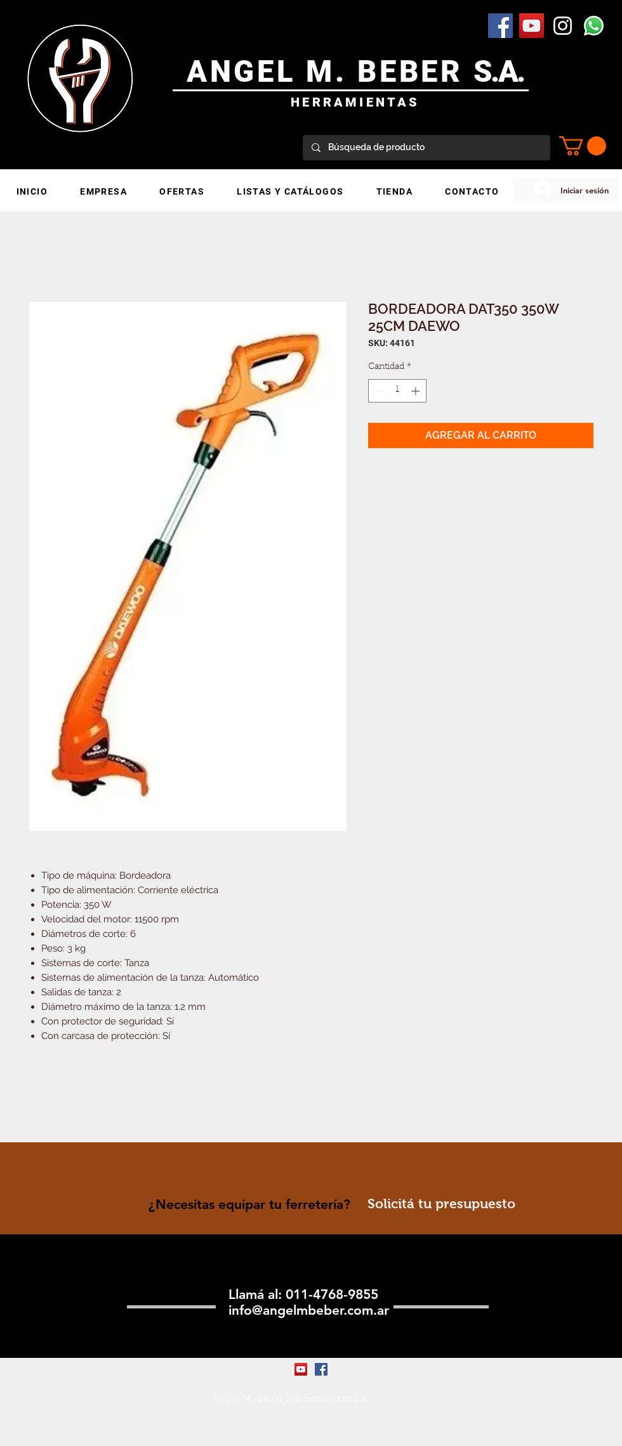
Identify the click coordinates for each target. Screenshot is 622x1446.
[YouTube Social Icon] (531, 25)
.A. (507, 71)
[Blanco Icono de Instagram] (562, 25)
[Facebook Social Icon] (500, 25)
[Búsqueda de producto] (426, 147)
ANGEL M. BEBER (330, 71)
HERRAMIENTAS (355, 102)
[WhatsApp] (593, 25)
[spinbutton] (397, 391)
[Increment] (417, 391)
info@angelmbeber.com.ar (308, 1310)
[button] (582, 145)
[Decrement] (378, 391)
